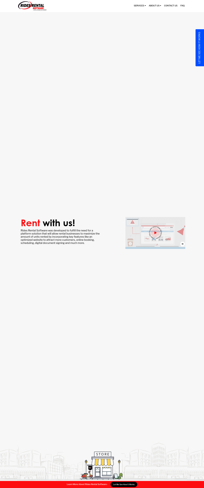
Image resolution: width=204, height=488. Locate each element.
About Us (155, 5)
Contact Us (170, 5)
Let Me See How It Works (124, 484)
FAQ (182, 5)
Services (140, 5)
